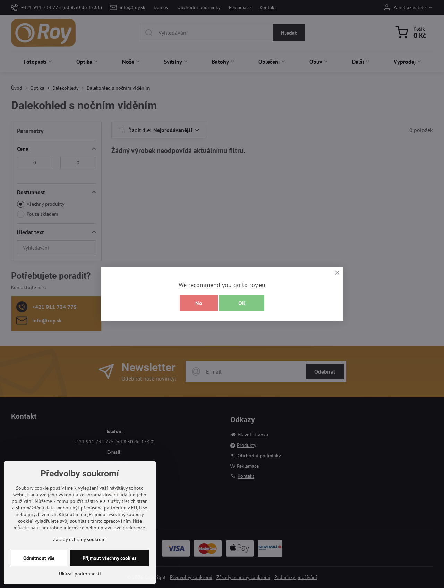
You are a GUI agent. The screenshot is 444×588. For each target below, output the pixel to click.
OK (242, 303)
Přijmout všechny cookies (109, 579)
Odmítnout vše (38, 579)
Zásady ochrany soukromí (80, 560)
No (198, 303)
